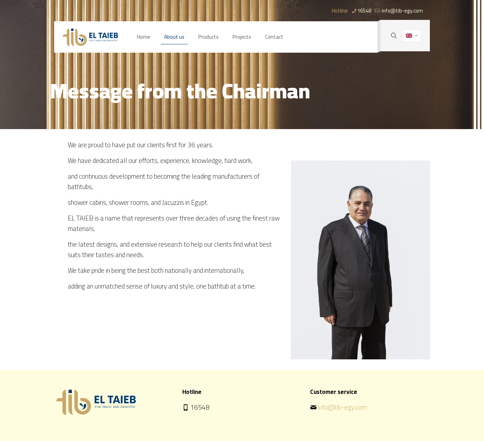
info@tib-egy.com (342, 407)
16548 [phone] (364, 11)
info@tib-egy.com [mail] (402, 11)
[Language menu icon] (411, 35)
